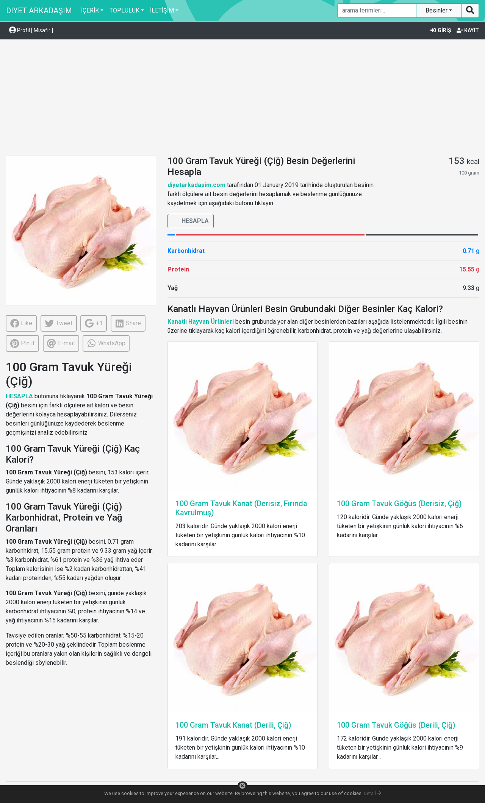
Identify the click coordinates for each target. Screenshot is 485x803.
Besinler (437, 10)
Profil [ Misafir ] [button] (31, 30)
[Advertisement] (242, 99)
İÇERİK (90, 10)
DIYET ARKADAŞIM (39, 10)
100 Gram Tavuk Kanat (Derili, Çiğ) (233, 725)
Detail (372, 793)
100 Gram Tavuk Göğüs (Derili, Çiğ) (396, 725)
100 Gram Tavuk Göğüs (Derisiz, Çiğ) (399, 503)
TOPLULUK (124, 10)
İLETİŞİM (162, 10)
